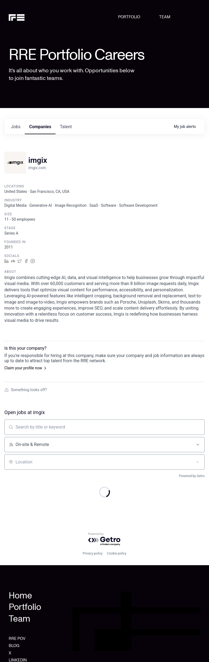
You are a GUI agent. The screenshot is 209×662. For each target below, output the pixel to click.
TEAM (164, 16)
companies (40, 126)
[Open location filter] (198, 462)
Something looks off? (25, 390)
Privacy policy (93, 553)
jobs (15, 126)
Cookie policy (116, 553)
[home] (22, 17)
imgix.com (37, 168)
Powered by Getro (192, 476)
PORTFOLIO (129, 16)
